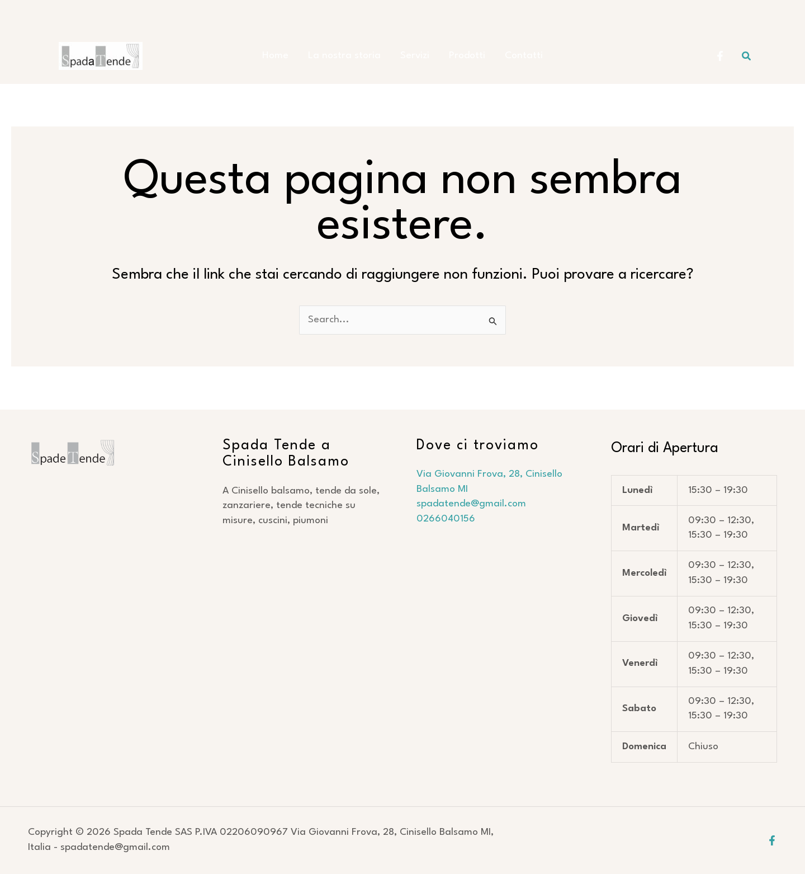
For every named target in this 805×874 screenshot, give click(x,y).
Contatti (518, 55)
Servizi (414, 55)
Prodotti (464, 55)
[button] (747, 56)
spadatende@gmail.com (472, 504)
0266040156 (445, 519)
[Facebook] (772, 840)
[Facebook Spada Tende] (720, 56)
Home (281, 55)
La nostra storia (347, 55)
